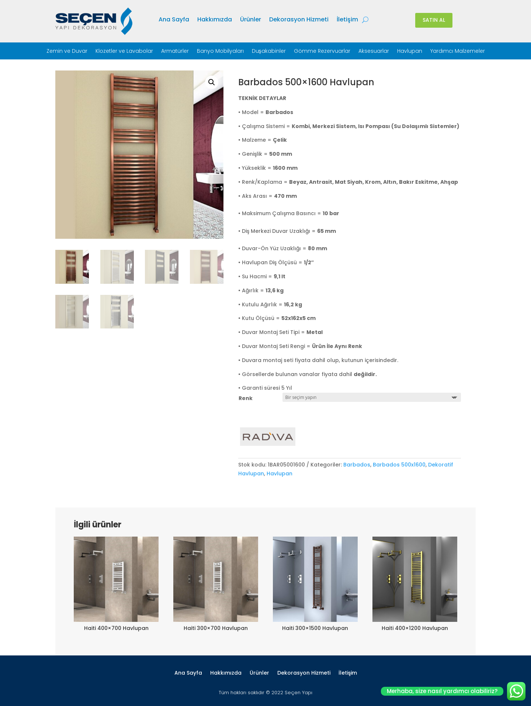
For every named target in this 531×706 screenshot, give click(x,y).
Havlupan (409, 51)
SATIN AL (434, 20)
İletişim (347, 20)
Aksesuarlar (373, 51)
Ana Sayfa (174, 20)
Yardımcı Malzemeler (457, 51)
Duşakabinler (269, 51)
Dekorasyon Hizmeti (299, 20)
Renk (246, 398)
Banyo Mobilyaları (220, 51)
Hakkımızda (214, 20)
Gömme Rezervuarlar (322, 51)
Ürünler (250, 20)
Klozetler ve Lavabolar (124, 51)
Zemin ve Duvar (66, 51)
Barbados (356, 464)
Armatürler (175, 51)
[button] (211, 82)
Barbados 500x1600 (399, 464)
